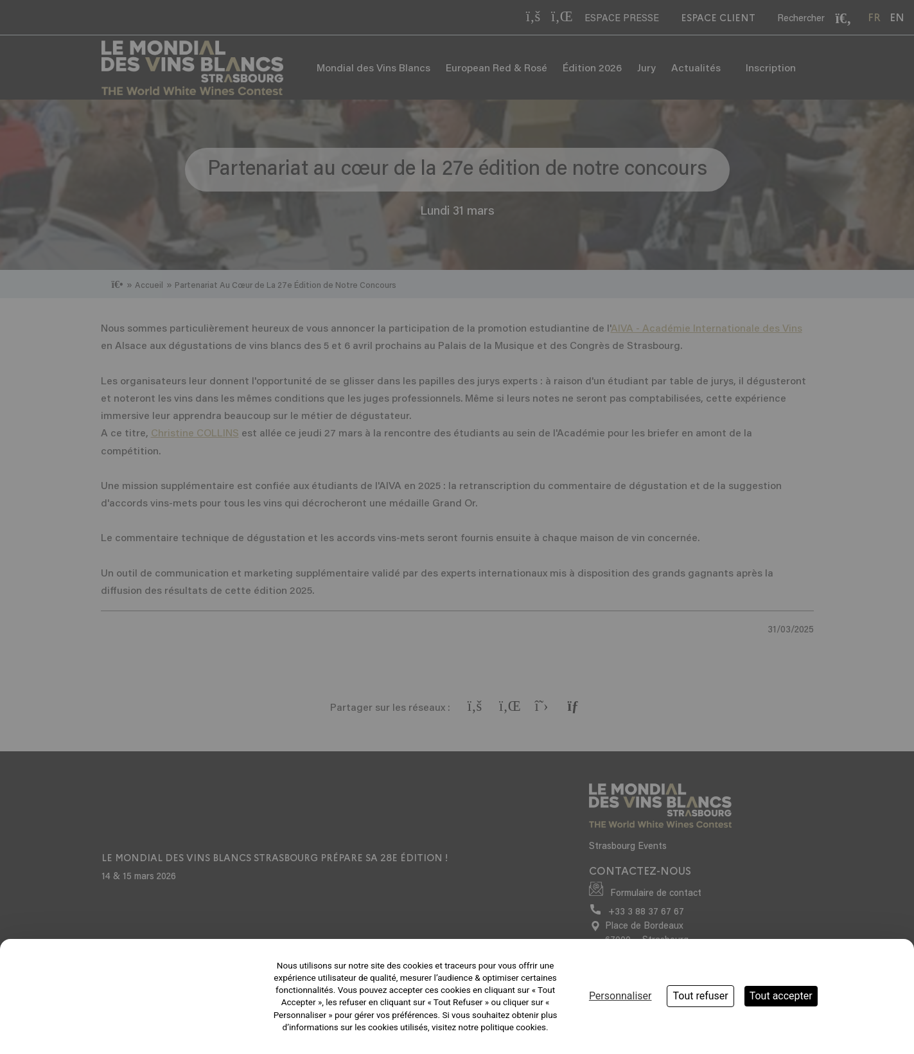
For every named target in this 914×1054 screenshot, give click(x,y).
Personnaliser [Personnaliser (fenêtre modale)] (620, 996)
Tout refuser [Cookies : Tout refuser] (700, 996)
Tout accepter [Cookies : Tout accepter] (781, 996)
